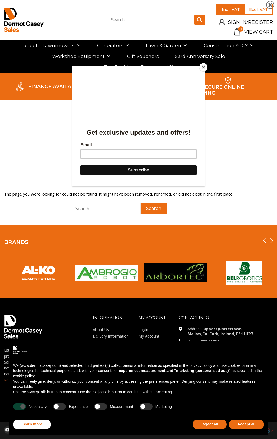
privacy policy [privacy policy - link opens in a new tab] (200, 365)
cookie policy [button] (23, 376)
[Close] (203, 67)
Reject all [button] (209, 424)
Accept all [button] (246, 424)
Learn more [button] (32, 424)
